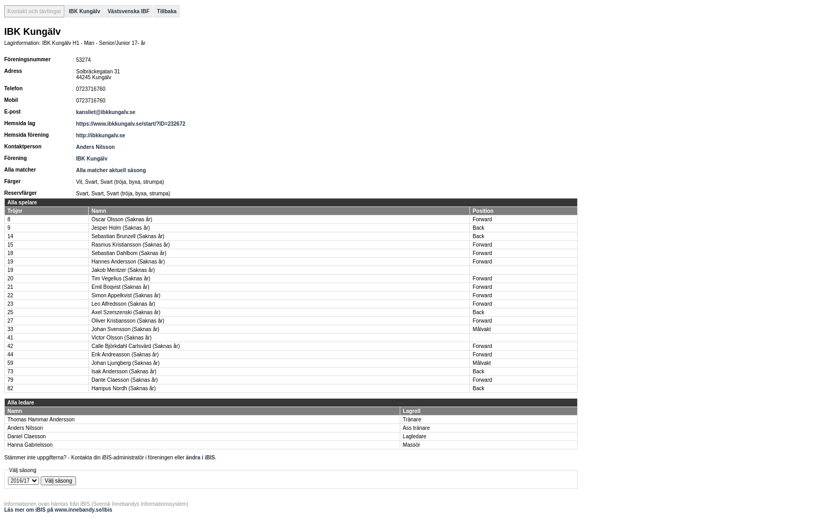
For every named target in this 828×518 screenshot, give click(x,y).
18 (10, 253)
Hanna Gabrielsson (30, 445)
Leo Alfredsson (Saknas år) (123, 304)
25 (10, 312)
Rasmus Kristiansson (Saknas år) (130, 245)
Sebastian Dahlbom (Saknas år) (128, 253)
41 (10, 338)
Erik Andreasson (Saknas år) (124, 354)
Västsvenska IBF (129, 11)
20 (10, 278)
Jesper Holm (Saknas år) (120, 228)
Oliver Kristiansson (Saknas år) (127, 321)
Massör (411, 445)
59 (10, 363)
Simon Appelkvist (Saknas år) (126, 295)
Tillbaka (166, 11)
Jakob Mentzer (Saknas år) (123, 270)
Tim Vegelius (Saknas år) (120, 278)
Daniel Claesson (26, 436)
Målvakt (482, 329)
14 (10, 236)
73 (10, 371)
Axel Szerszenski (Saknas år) (126, 312)
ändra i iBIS (200, 457)
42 (10, 346)
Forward (482, 219)
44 (10, 354)
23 (10, 304)
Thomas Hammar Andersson (40, 419)
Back (478, 228)
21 (10, 287)
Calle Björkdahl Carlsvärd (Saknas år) (135, 346)
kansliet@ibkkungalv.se (105, 112)
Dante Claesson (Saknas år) (124, 380)
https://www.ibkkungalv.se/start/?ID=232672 (130, 124)
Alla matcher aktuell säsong (111, 170)
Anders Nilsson (95, 147)
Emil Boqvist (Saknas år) (120, 287)
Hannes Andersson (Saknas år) (128, 262)
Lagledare (414, 436)
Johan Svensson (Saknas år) (125, 329)
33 (10, 329)
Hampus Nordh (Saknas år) (123, 388)
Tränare (412, 419)
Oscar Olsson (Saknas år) (121, 219)
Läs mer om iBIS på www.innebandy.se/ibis (58, 510)
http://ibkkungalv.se (100, 135)
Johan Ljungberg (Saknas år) (125, 363)
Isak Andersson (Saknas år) (123, 371)
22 (10, 295)
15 (10, 245)
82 (10, 388)
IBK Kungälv (84, 11)
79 (10, 380)
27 (10, 321)
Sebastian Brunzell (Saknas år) (127, 236)
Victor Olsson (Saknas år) (121, 338)
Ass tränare (416, 428)
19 (10, 262)
